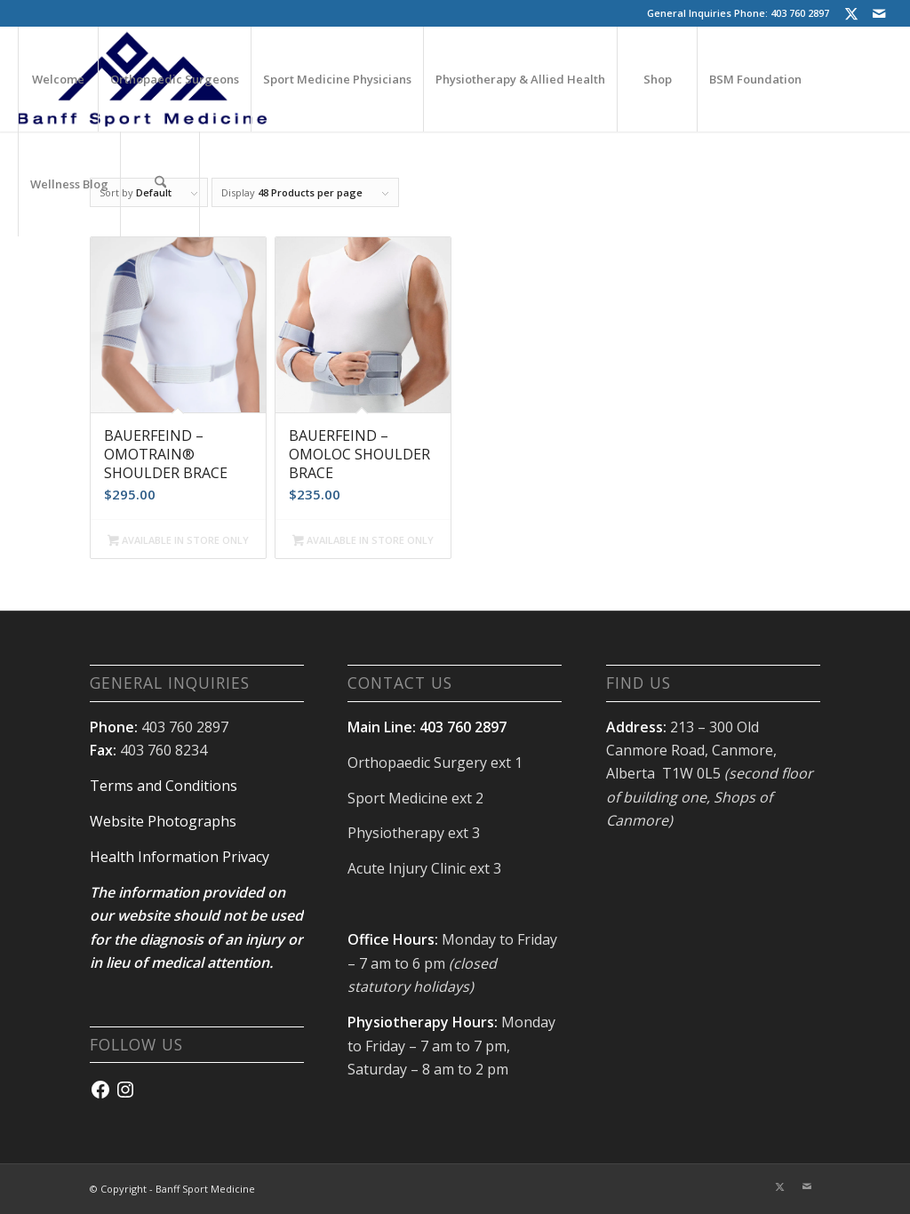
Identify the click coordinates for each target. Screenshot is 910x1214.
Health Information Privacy (179, 857)
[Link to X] (852, 13)
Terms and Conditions (163, 785)
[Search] (160, 184)
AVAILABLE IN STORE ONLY (178, 541)
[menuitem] (58, 79)
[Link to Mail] (879, 13)
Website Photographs (163, 821)
